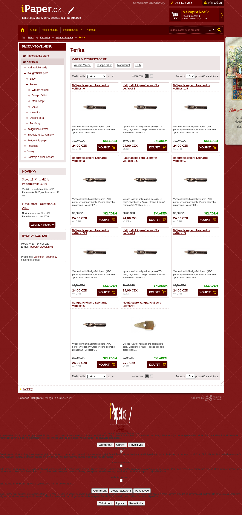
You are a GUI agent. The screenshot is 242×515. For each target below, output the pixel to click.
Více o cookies (121, 431)
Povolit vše (136, 444)
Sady (30, 78)
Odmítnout (105, 444)
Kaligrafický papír (35, 140)
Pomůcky (32, 123)
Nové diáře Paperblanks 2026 (38, 206)
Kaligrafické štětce (35, 129)
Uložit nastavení (120, 490)
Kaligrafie (30, 61)
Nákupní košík (195, 12)
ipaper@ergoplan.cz (41, 246)
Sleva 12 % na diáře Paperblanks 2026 (35, 181)
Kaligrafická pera (35, 73)
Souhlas (121, 426)
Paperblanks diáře (36, 55)
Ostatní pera (34, 117)
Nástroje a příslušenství (38, 157)
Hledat (219, 29)
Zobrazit (180, 76)
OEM (138, 65)
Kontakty (28, 389)
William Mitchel (82, 65)
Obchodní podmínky (45, 256)
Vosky (28, 151)
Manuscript (123, 65)
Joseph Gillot (104, 65)
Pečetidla (30, 145)
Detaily (121, 428)
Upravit (120, 444)
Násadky (32, 112)
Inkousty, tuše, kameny (38, 134)
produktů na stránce (206, 76)
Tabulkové (151, 76)
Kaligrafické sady (35, 67)
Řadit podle (78, 76)
